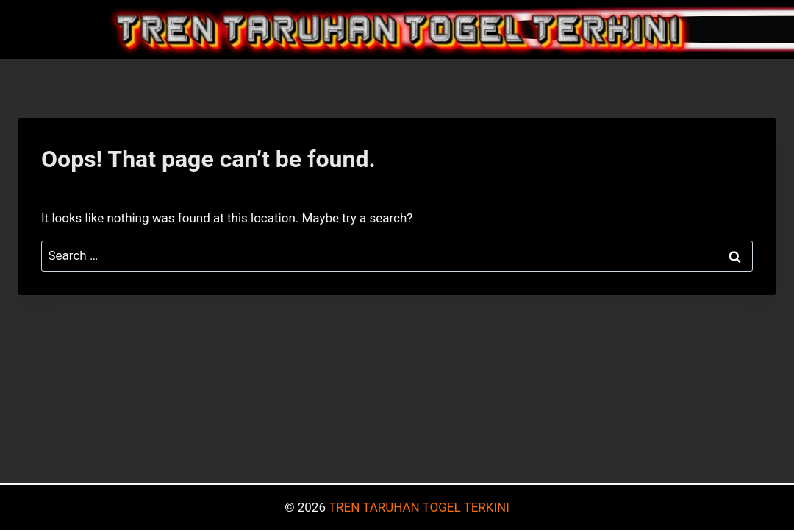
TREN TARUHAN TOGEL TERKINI (419, 507)
